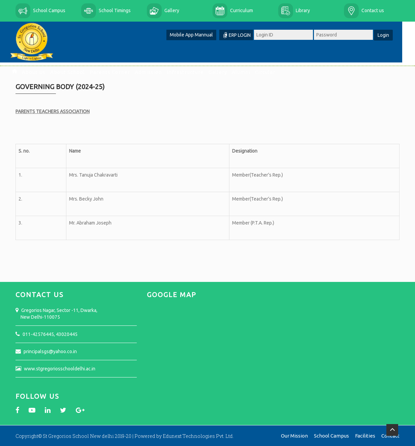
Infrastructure (191, 72)
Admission (154, 72)
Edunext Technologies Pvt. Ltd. (198, 435)
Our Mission (294, 435)
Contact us (372, 10)
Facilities (365, 435)
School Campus (49, 10)
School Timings (115, 10)
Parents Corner (116, 72)
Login (389, 35)
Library (303, 10)
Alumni (247, 72)
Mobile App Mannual (197, 34)
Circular (271, 72)
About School (74, 72)
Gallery (171, 10)
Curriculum (241, 10)
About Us (40, 72)
